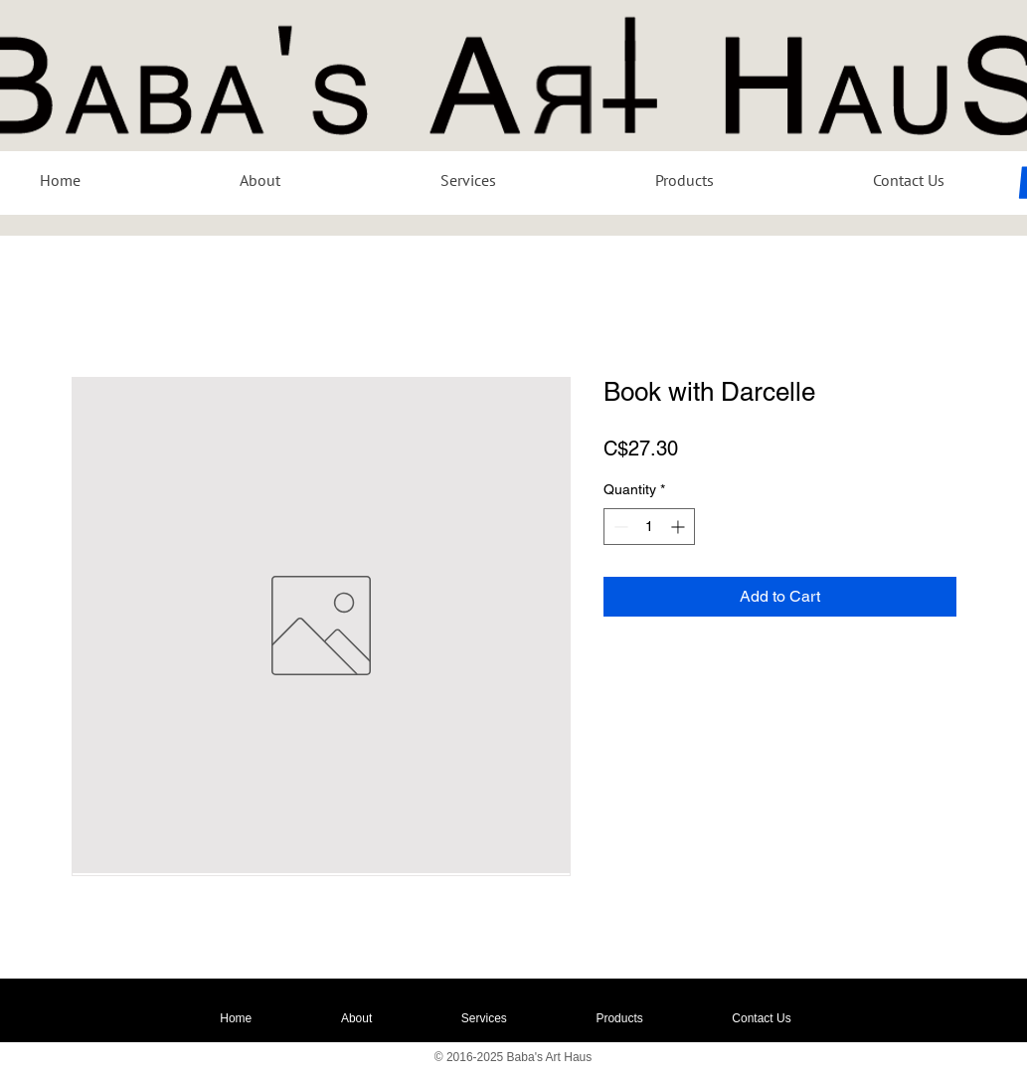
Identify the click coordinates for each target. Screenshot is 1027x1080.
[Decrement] (618, 526)
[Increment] (679, 526)
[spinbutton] (649, 526)
